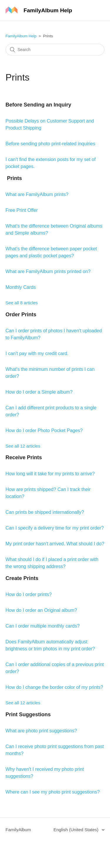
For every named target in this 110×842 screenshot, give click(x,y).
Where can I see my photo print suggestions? (53, 791)
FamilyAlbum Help (21, 36)
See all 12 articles (23, 445)
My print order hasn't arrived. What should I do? (55, 543)
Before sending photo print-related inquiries (50, 143)
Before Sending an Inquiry (38, 105)
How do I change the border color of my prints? (54, 687)
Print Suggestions (28, 714)
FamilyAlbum (18, 829)
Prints (14, 178)
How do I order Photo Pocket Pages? (44, 430)
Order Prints (21, 314)
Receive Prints (24, 457)
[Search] (55, 49)
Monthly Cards (21, 287)
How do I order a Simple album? (39, 391)
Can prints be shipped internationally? (45, 512)
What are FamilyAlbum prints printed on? (48, 271)
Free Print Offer (22, 210)
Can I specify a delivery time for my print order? (55, 527)
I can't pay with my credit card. (37, 353)
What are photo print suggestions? (41, 730)
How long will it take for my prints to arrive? (50, 473)
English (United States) (76, 829)
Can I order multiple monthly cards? (43, 625)
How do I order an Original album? (41, 610)
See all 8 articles (22, 302)
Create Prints (22, 578)
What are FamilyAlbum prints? (37, 194)
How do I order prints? (29, 594)
